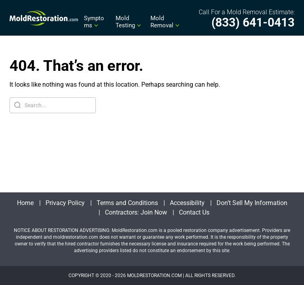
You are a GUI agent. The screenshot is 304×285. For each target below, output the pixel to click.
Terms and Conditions (127, 203)
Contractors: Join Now (136, 212)
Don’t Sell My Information (252, 203)
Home (25, 203)
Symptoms (94, 22)
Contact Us (194, 212)
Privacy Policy (65, 203)
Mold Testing (125, 22)
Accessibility (187, 203)
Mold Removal (161, 22)
